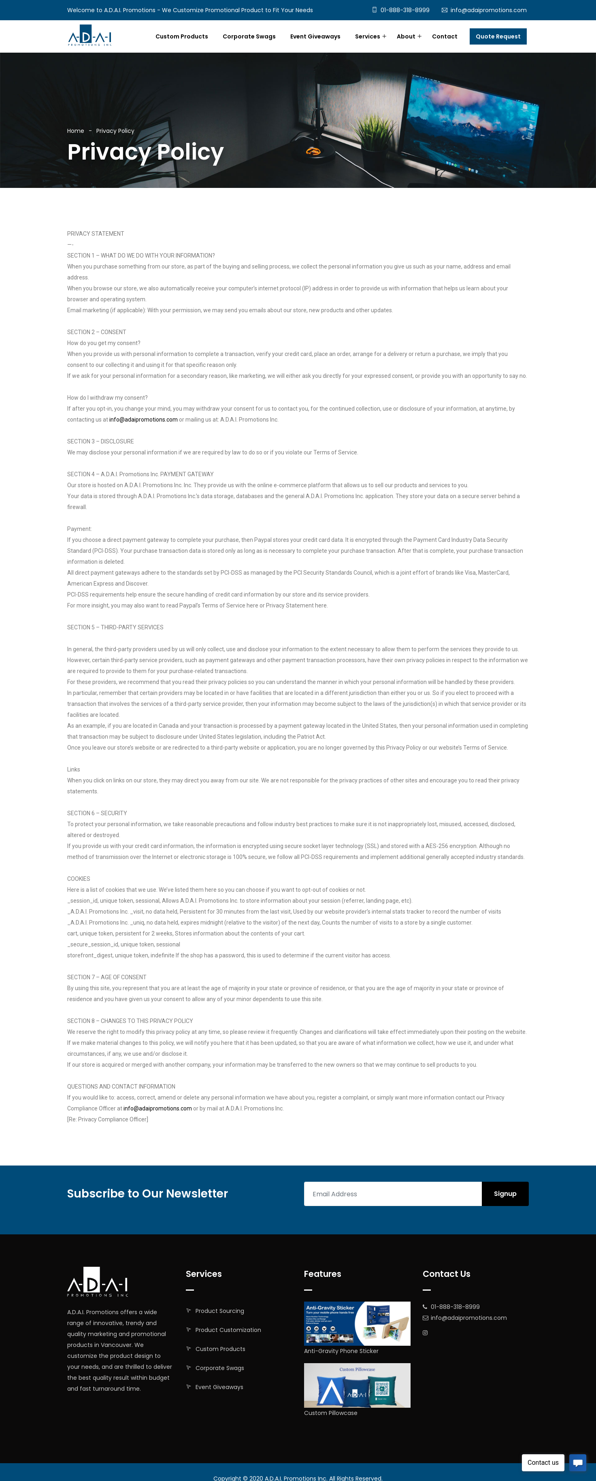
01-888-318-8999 (405, 10)
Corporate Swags (249, 36)
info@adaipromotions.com (489, 10)
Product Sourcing (220, 1311)
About (406, 36)
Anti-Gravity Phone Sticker (341, 1351)
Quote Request (498, 36)
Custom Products (181, 36)
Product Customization (228, 1330)
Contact (445, 36)
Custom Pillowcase (331, 1413)
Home (75, 131)
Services (367, 36)
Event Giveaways (315, 36)
